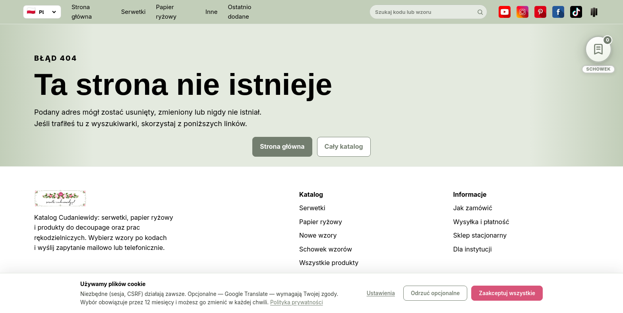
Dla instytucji (472, 249)
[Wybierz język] (42, 12)
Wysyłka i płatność (481, 222)
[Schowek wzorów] (598, 54)
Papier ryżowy (166, 11)
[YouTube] (505, 12)
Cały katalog (344, 146)
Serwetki (133, 11)
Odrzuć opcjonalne (435, 293)
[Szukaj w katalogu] (421, 12)
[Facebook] (558, 12)
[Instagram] (522, 12)
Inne (211, 11)
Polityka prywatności (296, 302)
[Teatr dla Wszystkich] (594, 12)
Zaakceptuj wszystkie (507, 293)
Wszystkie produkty (328, 263)
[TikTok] (576, 12)
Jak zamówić (472, 208)
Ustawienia (381, 293)
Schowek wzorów (325, 249)
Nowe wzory (318, 235)
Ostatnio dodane (239, 11)
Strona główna (82, 11)
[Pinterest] (540, 12)
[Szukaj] (480, 12)
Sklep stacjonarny (480, 235)
